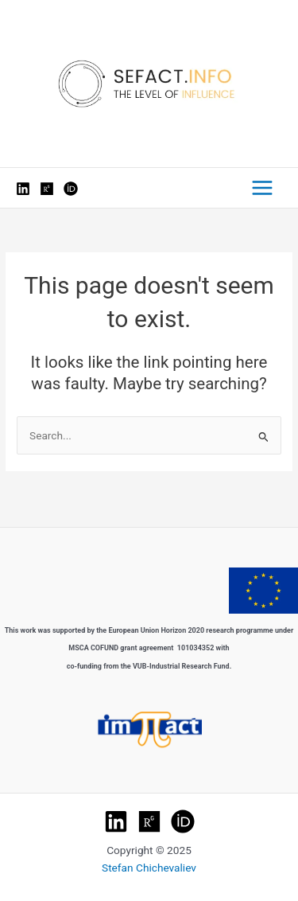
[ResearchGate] (47, 188)
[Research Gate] (149, 821)
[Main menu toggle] (262, 188)
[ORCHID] (183, 821)
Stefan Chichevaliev (149, 867)
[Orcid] (71, 188)
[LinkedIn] (23, 188)
